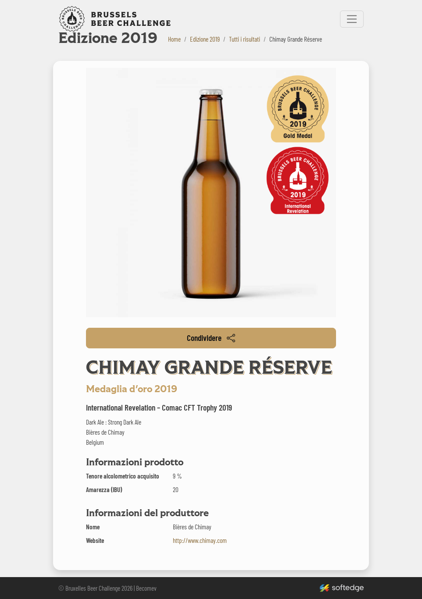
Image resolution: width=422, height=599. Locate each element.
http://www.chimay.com (200, 540)
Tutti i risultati (244, 39)
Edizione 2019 (205, 39)
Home (174, 39)
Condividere (211, 338)
